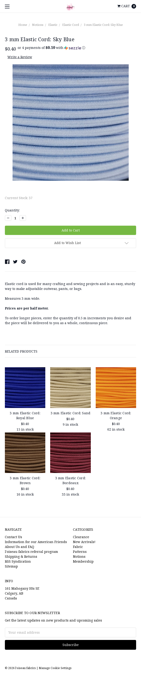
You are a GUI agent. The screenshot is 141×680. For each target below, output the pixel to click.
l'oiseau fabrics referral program (31, 551)
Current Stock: (19, 198)
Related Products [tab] (21, 351)
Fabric (78, 546)
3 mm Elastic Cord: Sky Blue (103, 25)
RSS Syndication (18, 561)
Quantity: (12, 210)
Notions (37, 25)
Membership (83, 561)
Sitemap (11, 566)
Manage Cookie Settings (55, 668)
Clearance (81, 537)
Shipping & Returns (21, 556)
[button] (51, 47)
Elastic (52, 25)
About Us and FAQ (19, 546)
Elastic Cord (70, 25)
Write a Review (19, 57)
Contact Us (13, 537)
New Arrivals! (84, 542)
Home (22, 25)
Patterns (80, 551)
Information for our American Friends (36, 542)
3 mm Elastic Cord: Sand (71, 413)
